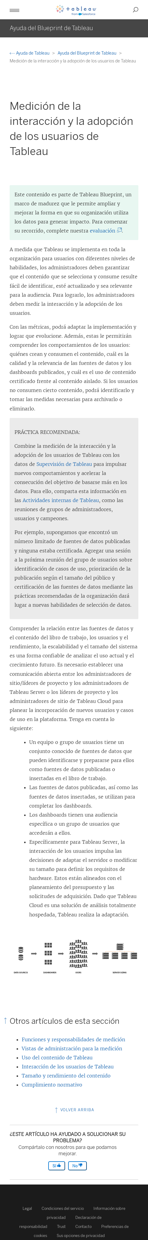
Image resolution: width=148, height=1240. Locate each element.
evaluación (104, 231)
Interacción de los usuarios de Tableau (68, 1067)
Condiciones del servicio (63, 1208)
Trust (61, 1226)
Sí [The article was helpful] (56, 1165)
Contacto (83, 1226)
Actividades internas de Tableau (61, 500)
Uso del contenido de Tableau (57, 1058)
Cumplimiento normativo (52, 1085)
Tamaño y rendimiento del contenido (66, 1076)
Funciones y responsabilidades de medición (73, 1039)
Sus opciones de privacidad (81, 1235)
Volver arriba (74, 1110)
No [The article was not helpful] (77, 1165)
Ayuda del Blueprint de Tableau (87, 53)
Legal (27, 1208)
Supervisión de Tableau (64, 464)
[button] (14, 9)
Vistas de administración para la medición (72, 1048)
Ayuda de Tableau (30, 53)
